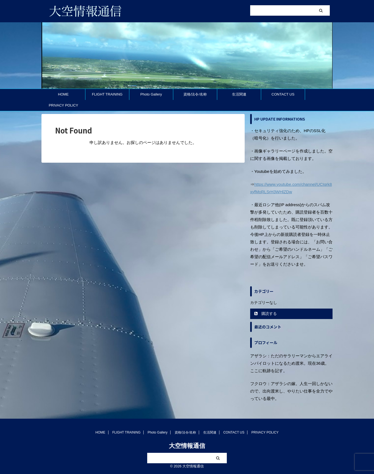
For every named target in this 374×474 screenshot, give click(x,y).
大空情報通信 (187, 445)
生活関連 (239, 94)
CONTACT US (283, 94)
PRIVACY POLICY (63, 105)
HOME (63, 94)
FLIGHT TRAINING (107, 94)
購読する (265, 313)
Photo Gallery (151, 94)
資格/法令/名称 (195, 94)
